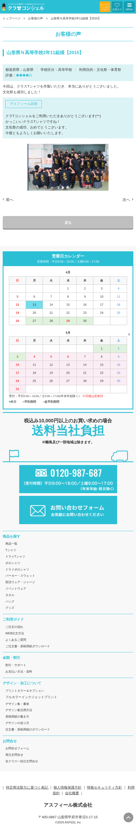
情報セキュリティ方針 (104, 787)
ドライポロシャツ (17, 569)
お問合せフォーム (17, 748)
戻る (68, 223)
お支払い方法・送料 (18, 671)
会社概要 (72, 793)
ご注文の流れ (14, 626)
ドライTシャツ (15, 556)
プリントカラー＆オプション (24, 690)
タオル (9, 595)
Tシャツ (10, 550)
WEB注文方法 (14, 633)
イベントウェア (15, 588)
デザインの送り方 (17, 723)
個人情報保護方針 (67, 787)
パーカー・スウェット (20, 575)
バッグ (9, 601)
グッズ (9, 607)
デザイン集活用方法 (18, 710)
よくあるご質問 (15, 639)
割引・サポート (15, 665)
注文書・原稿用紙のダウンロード (27, 729)
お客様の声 (35, 18)
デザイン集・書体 (17, 703)
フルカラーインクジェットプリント (31, 697)
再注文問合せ (14, 754)
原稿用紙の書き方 (17, 716)
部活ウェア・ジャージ (20, 582)
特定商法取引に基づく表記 (27, 787)
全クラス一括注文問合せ (21, 761)
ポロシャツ (12, 563)
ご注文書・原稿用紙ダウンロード (27, 646)
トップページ (12, 18)
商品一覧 (11, 543)
